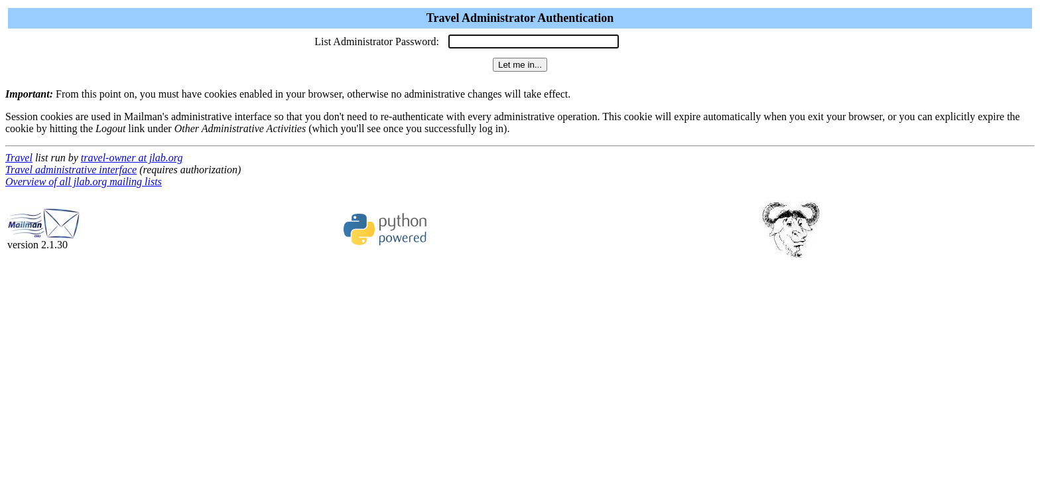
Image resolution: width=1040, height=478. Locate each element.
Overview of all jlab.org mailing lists (83, 181)
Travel (18, 157)
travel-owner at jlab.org (132, 157)
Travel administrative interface (71, 169)
